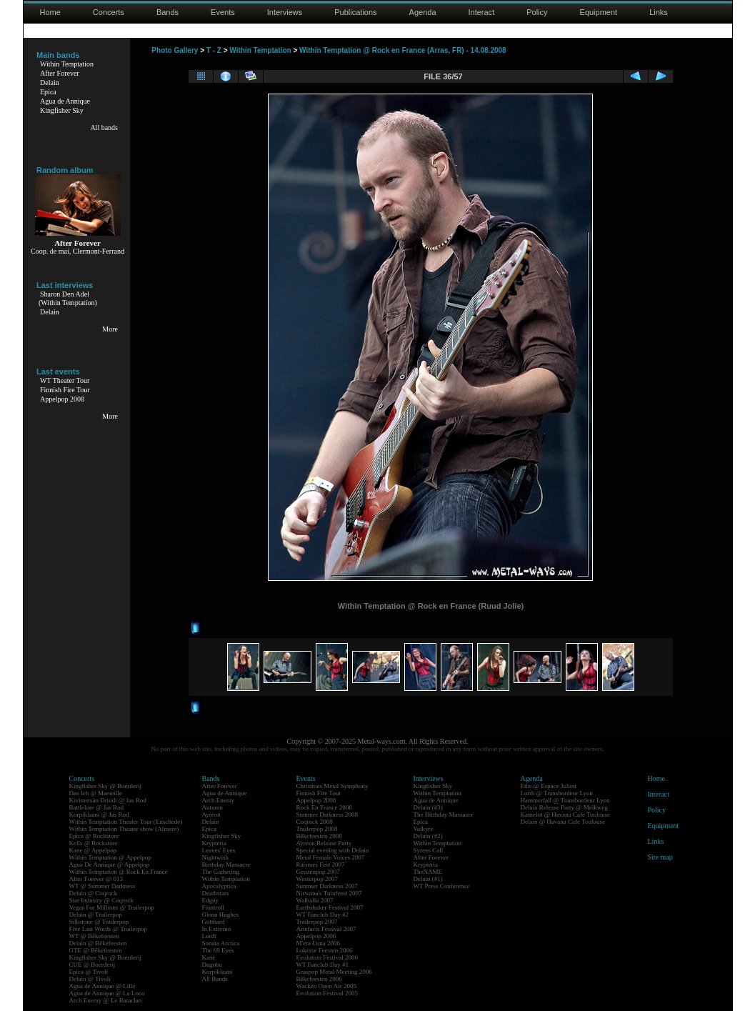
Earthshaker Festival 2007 (330, 907)
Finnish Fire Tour (65, 390)
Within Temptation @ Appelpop (110, 857)
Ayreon (211, 814)
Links (658, 12)
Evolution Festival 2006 (327, 957)
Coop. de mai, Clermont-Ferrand (77, 251)
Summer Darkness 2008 (327, 814)
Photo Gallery (174, 50)
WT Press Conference (442, 886)
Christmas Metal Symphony (332, 786)
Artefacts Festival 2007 (326, 928)
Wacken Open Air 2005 (326, 986)
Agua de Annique (65, 101)
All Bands (215, 978)
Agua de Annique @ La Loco (107, 993)
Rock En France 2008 (324, 807)
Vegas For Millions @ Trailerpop (111, 907)
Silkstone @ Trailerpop (99, 921)
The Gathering (220, 871)
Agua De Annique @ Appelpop (109, 864)
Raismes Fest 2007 (320, 864)
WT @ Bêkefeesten (94, 936)
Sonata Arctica (221, 943)
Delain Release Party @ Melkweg (564, 807)
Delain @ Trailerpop (95, 914)
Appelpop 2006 (316, 936)
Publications (355, 12)
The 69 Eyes (218, 950)
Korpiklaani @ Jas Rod (99, 814)
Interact (482, 12)
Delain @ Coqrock (93, 893)
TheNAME (428, 871)
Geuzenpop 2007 (318, 871)
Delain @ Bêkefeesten (98, 943)
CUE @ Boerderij (92, 964)
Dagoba (212, 964)
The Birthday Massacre (444, 814)
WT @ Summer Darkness (102, 886)
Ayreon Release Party (324, 843)
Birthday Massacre (226, 864)
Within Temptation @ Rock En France (118, 871)
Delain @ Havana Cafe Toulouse (563, 821)
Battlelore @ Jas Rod (96, 807)
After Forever (59, 73)
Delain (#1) (428, 878)
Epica (48, 92)
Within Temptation (67, 64)
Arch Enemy (218, 800)
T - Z (213, 50)
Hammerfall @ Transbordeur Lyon (565, 800)
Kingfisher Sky (62, 110)
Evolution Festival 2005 (327, 993)
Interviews (285, 12)
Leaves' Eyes (219, 850)
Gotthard (213, 921)
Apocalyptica (219, 886)
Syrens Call (429, 850)
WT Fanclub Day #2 (322, 914)
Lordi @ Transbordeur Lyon (557, 793)
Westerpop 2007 (317, 878)
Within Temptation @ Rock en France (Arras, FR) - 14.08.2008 (402, 50)
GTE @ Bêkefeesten (95, 950)
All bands (104, 127)
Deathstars (215, 893)
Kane (209, 957)
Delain (49, 82)
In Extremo (216, 928)
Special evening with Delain (332, 850)
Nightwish (215, 857)
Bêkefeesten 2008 (319, 836)
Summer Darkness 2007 (327, 886)
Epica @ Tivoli (89, 971)
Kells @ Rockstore (93, 843)
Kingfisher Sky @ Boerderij (105, 786)
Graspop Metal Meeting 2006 (334, 971)
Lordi (209, 936)
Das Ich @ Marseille (96, 793)
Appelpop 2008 (62, 399)
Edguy (210, 900)
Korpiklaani (217, 971)
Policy (536, 12)
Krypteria (214, 843)
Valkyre (424, 828)
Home (50, 12)
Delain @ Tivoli (90, 978)
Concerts (108, 12)
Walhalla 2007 (315, 900)
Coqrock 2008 (314, 821)
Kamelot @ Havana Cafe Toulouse (565, 814)
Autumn (213, 807)
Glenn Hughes (220, 914)
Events (223, 12)
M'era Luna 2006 (318, 943)
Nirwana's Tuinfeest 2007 (329, 893)
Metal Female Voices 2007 (330, 857)
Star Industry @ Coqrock (101, 900)
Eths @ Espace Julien (548, 786)
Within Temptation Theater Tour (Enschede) (126, 821)
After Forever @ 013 (96, 878)
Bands (167, 12)
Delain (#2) (428, 836)
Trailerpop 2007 (317, 921)
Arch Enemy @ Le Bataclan (105, 1000)
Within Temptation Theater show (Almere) (124, 828)
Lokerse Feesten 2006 (324, 950)
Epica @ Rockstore (94, 836)
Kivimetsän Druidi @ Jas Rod (107, 800)
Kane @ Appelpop (93, 850)
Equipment (599, 12)
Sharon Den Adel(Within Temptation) (68, 298)
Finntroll (213, 907)
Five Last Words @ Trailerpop (108, 928)
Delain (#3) (428, 807)
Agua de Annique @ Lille (102, 986)
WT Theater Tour (64, 380)
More (110, 329)
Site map (660, 857)
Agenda (422, 12)
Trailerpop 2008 (317, 828)
